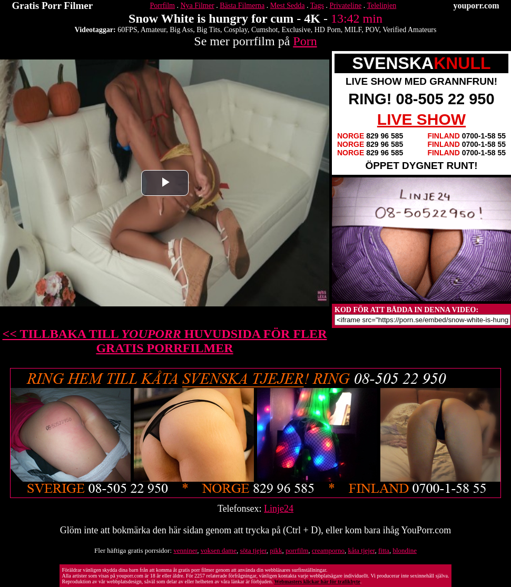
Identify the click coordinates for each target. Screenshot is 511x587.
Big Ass (181, 30)
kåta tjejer (361, 550)
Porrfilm (162, 5)
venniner (185, 550)
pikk (276, 550)
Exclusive (295, 30)
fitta (383, 550)
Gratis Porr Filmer (52, 5)
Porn (305, 41)
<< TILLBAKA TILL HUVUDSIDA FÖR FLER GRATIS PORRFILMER (165, 341)
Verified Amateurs (409, 30)
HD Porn (328, 30)
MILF (353, 30)
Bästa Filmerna (242, 5)
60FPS (127, 30)
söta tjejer (253, 550)
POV (372, 30)
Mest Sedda (287, 5)
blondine (404, 550)
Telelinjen (381, 5)
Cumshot (264, 30)
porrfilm (297, 550)
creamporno (328, 550)
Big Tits (208, 30)
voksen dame (219, 550)
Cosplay (236, 30)
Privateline (346, 5)
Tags (317, 5)
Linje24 (278, 508)
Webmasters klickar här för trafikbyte (317, 581)
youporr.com (476, 5)
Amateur (153, 30)
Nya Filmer (197, 5)
